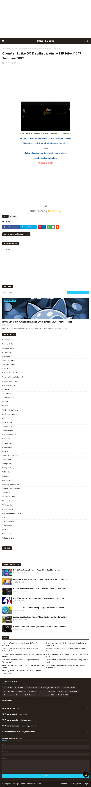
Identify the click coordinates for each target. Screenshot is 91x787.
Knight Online (8, 464)
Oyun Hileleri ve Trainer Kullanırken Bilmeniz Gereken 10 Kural (67, 655)
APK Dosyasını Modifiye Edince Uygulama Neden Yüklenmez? (20, 661)
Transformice (8, 521)
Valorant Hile (8, 534)
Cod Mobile (21, 691)
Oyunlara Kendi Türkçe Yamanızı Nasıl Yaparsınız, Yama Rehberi (23, 655)
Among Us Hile (9, 340)
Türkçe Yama (8, 526)
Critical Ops (7, 393)
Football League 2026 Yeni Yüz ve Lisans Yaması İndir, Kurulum (40, 579)
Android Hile (8, 344)
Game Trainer (8, 443)
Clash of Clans (9, 385)
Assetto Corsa (8, 348)
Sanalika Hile (8, 509)
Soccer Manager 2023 (47, 695)
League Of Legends (10, 468)
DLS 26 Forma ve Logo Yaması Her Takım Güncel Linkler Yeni (38, 598)
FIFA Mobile (7, 422)
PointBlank (7, 492)
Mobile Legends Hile (11, 484)
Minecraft (7, 480)
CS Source (7, 369)
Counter (14, 49)
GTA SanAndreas (9, 435)
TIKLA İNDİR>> (54, 211)
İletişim (86, 784)
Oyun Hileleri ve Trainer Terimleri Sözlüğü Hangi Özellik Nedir (67, 661)
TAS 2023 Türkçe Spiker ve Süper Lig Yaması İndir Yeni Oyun (38, 608)
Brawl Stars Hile (9, 364)
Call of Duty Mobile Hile (12, 373)
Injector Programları (11, 455)
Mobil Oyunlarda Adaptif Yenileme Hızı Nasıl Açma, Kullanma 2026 (65, 666)
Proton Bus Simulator (11, 501)
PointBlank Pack (9, 497)
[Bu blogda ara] (34, 292)
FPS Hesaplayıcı (75, 784)
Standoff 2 (7, 517)
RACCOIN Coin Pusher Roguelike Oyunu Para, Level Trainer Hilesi (37, 321)
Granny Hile (7, 447)
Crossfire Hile (8, 398)
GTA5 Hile (7, 439)
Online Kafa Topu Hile (11, 488)
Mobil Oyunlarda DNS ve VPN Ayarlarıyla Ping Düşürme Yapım (23, 666)
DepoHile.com (45, 41)
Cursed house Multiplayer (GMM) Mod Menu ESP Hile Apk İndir (39, 626)
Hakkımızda (63, 784)
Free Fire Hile (8, 431)
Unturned (7, 530)
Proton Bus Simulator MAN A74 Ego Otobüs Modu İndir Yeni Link (40, 617)
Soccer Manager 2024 (12, 513)
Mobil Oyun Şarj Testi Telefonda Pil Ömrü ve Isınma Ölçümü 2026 (21, 672)
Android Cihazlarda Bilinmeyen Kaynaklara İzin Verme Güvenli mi (67, 649)
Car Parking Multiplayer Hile (13, 377)
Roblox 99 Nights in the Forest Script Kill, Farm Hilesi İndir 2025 (40, 589)
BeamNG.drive (9, 360)
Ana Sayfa (6, 49)
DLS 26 (5, 406)
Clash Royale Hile (10, 381)
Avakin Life (7, 352)
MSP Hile (6, 472)
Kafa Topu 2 (8, 459)
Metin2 (6, 476)
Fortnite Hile (7, 426)
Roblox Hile (7, 505)
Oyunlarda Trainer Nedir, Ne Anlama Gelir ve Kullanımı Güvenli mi (66, 644)
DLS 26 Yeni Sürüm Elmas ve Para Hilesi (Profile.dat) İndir (37, 570)
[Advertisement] (45, 18)
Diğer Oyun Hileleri (10, 414)
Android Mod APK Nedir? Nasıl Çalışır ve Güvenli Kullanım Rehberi (20, 649)
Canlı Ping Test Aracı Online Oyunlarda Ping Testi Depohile (20, 644)
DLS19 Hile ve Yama (10, 410)
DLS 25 (5, 402)
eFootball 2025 (9, 538)
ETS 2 (5, 418)
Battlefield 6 (7, 356)
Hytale (5, 451)
